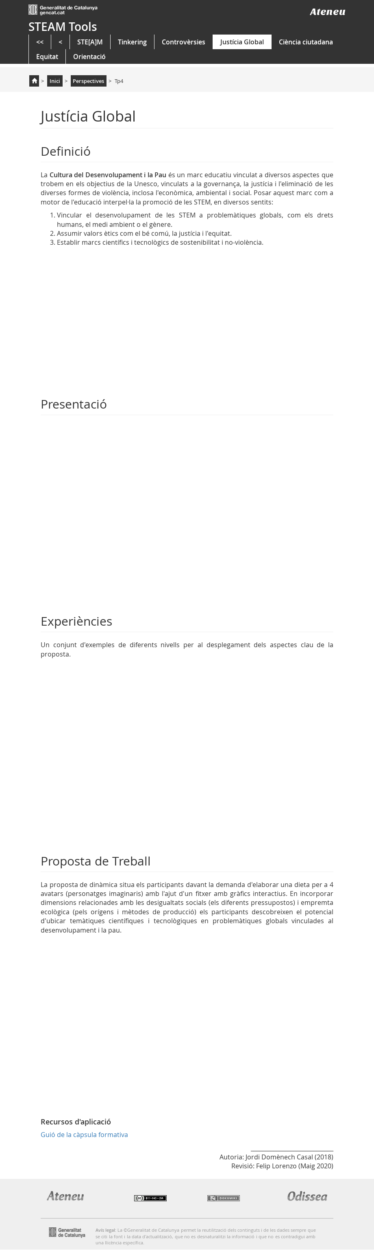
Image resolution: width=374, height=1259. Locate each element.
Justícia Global (242, 41)
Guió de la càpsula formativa (84, 1134)
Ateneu (328, 11)
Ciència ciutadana (306, 41)
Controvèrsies (183, 41)
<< (39, 41)
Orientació (89, 56)
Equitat (47, 56)
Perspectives (88, 81)
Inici (55, 81)
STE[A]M (90, 41)
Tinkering (132, 41)
